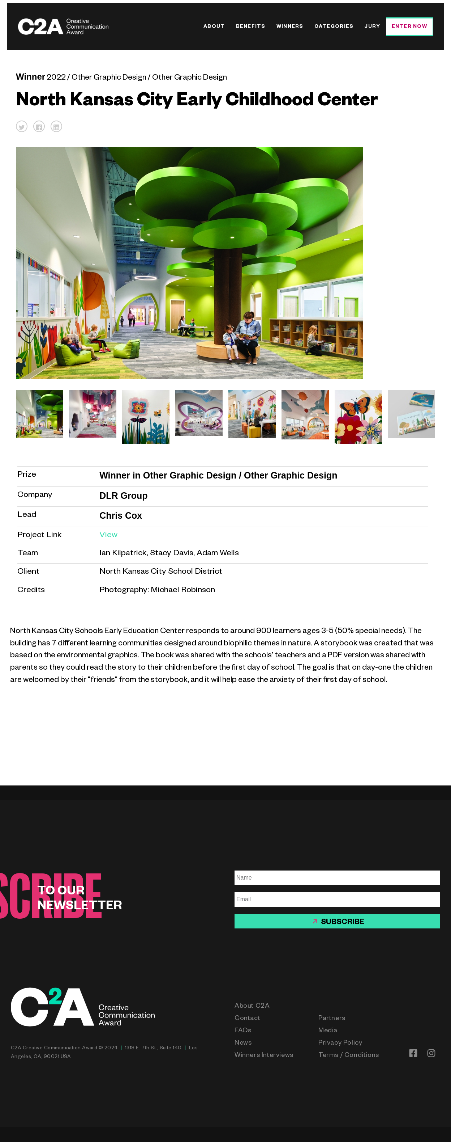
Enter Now (409, 27)
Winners (290, 27)
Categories (334, 27)
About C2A (252, 1006)
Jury (372, 27)
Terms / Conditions (348, 1055)
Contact (247, 1019)
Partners (331, 1019)
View (108, 535)
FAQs (243, 1031)
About (214, 27)
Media (328, 1031)
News (243, 1043)
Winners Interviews (264, 1055)
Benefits (251, 27)
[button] (21, 126)
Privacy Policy (340, 1043)
